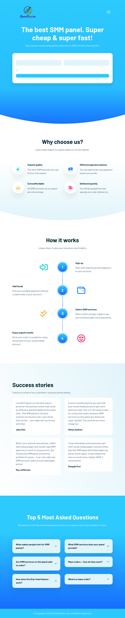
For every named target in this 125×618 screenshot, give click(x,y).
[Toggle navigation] (108, 12)
